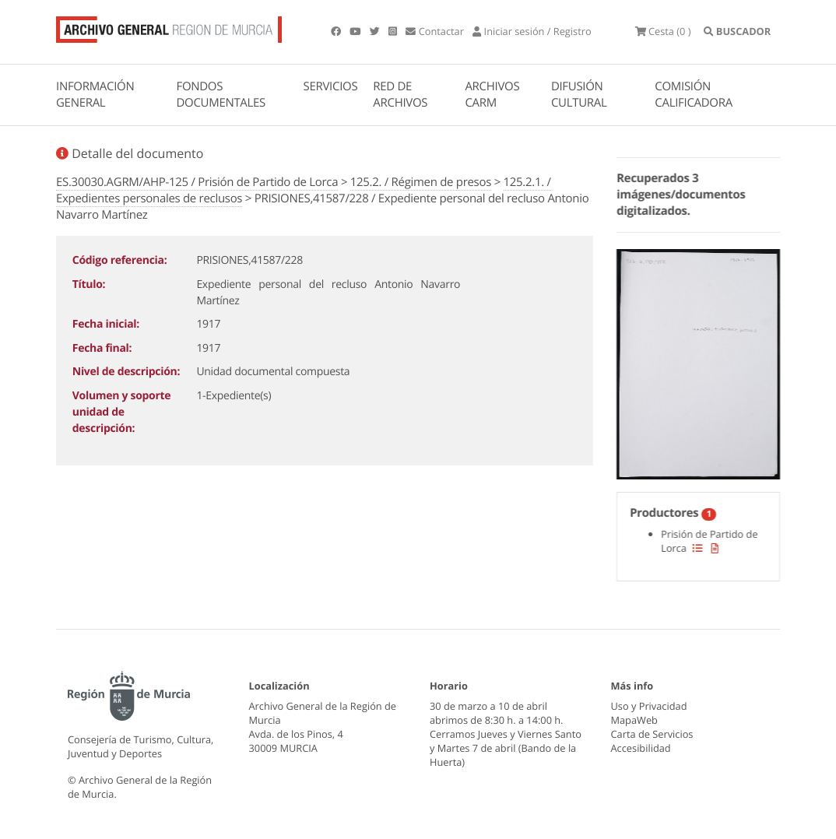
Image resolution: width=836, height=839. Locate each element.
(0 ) (663, 31)
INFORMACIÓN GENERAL (95, 95)
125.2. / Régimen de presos (420, 182)
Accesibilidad (641, 748)
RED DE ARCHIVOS (400, 95)
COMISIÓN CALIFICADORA (693, 95)
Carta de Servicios (652, 734)
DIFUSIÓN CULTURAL (579, 95)
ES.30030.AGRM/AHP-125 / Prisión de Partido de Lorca (197, 182)
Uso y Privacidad (649, 706)
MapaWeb (634, 720)
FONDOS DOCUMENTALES (220, 95)
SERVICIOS (331, 86)
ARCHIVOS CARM (492, 95)
